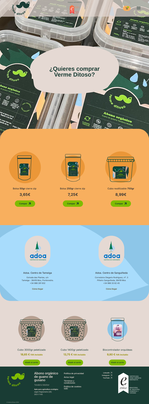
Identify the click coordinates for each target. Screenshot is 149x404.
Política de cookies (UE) (72, 387)
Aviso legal (69, 377)
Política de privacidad (74, 373)
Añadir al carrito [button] (31, 362)
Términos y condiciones (69, 382)
